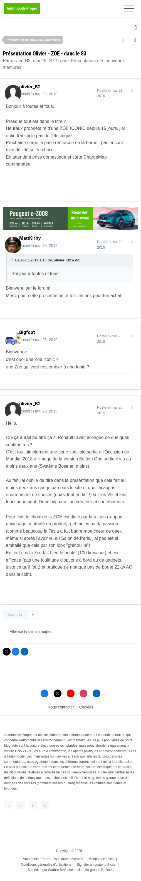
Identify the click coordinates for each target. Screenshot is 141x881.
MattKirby (30, 238)
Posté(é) (38, 94)
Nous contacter (61, 707)
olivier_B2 (20, 60)
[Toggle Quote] (12, 260)
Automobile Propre (36, 859)
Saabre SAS (57, 870)
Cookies (86, 707)
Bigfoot (27, 332)
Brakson (107, 870)
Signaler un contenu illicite (96, 865)
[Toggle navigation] (129, 8)
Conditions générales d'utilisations (46, 865)
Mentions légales (101, 859)
